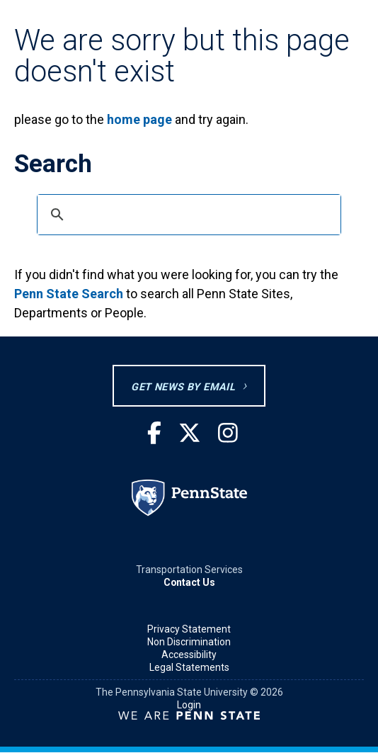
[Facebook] (154, 434)
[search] (187, 214)
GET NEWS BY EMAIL (183, 387)
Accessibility (189, 654)
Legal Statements (189, 667)
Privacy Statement (189, 629)
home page (139, 119)
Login (189, 704)
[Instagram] (228, 434)
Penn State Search (68, 293)
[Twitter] (189, 434)
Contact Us (189, 582)
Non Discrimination (189, 641)
